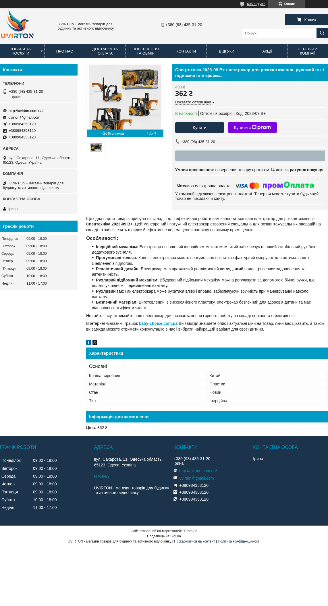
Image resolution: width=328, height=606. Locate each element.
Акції (267, 51)
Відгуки (226, 51)
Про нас (64, 51)
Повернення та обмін (145, 51)
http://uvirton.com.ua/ (26, 111)
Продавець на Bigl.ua (164, 536)
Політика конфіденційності (239, 541)
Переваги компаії (308, 51)
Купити (200, 127)
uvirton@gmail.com (24, 117)
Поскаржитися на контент (194, 541)
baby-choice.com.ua (158, 323)
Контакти (186, 51)
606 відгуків (256, 4)
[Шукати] (322, 33)
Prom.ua (190, 531)
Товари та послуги (20, 51)
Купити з (252, 127)
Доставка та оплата (105, 51)
